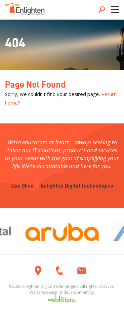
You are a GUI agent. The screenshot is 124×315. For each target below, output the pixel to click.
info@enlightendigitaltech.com (81, 270)
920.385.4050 (59, 270)
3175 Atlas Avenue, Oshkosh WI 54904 (38, 270)
